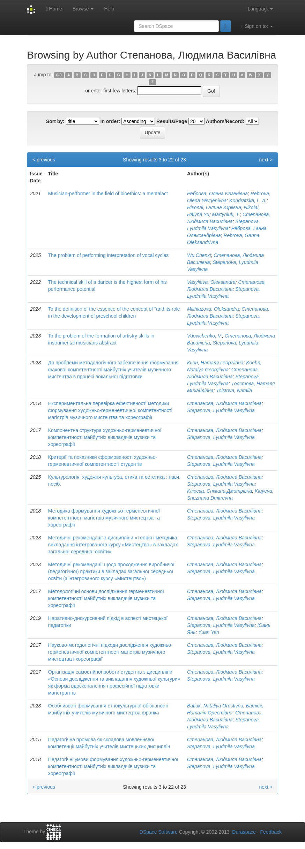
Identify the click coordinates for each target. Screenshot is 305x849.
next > (266, 159)
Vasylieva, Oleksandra (211, 282)
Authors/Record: (225, 121)
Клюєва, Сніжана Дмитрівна (219, 491)
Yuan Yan (208, 632)
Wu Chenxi (199, 255)
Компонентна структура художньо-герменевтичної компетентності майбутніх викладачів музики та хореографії (105, 437)
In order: (110, 121)
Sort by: (55, 121)
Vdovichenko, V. (204, 336)
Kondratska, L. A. (248, 200)
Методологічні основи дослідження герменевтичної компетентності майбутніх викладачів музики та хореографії (106, 598)
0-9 (58, 75)
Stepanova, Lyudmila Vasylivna (221, 410)
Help (109, 9)
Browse (83, 9)
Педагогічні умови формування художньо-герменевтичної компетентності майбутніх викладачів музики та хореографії (113, 766)
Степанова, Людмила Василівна (224, 403)
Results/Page (171, 121)
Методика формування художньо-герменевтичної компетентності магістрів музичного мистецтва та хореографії (104, 518)
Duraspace (244, 832)
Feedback (271, 832)
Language (260, 9)
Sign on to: (257, 26)
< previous (43, 159)
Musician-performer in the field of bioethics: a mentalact (108, 193)
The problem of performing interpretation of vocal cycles (108, 255)
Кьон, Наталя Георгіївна (215, 362)
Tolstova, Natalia (234, 390)
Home (54, 9)
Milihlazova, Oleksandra (213, 309)
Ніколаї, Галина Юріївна (214, 207)
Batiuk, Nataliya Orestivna (215, 705)
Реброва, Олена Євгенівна (217, 193)
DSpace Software (159, 832)
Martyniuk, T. (226, 214)
